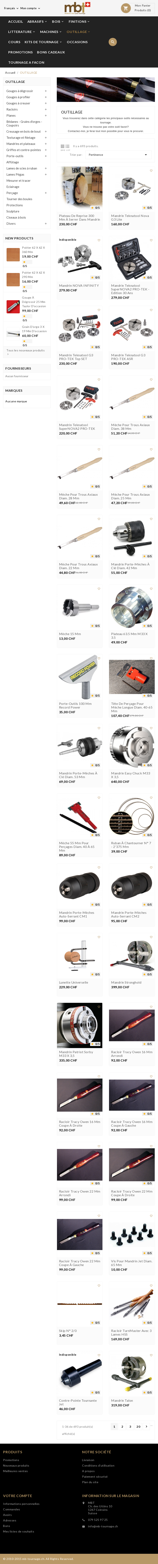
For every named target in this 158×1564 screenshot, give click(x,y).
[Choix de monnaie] (30, 8)
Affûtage (12, 162)
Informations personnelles (21, 1509)
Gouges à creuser (18, 103)
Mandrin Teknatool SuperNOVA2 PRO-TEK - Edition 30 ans (130, 298)
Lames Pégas (15, 174)
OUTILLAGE (79, 32)
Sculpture (12, 211)
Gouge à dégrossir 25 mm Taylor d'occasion (33, 301)
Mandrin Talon (122, 1409)
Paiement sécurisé (95, 1482)
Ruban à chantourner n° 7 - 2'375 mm (131, 853)
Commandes (11, 1515)
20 (138, 1426)
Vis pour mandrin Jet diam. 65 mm (131, 1271)
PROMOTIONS (20, 52)
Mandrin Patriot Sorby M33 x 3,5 (76, 1062)
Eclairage (12, 186)
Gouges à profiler (18, 97)
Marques (14, 390)
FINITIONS (79, 21)
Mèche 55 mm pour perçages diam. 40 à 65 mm (77, 855)
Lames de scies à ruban (21, 168)
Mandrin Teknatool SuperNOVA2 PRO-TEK (77, 435)
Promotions (11, 1466)
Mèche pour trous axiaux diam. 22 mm (78, 575)
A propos (88, 1477)
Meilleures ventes (15, 1477)
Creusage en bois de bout (23, 131)
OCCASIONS (77, 42)
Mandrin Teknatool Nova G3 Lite (130, 226)
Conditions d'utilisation (98, 1471)
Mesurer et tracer (18, 180)
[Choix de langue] (11, 8)
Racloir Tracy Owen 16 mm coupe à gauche (131, 1132)
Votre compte (17, 1502)
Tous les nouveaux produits (25, 352)
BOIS (58, 21)
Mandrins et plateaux (20, 144)
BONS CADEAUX (51, 52)
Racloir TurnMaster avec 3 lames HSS (131, 1341)
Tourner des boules (19, 199)
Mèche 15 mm (70, 642)
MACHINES (51, 32)
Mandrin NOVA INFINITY (79, 294)
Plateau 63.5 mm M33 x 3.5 (129, 644)
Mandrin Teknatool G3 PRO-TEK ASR (128, 365)
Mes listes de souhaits (18, 1537)
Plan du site (90, 1488)
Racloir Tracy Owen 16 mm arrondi (131, 1062)
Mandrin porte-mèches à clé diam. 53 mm (78, 784)
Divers (11, 223)
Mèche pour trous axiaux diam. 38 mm (130, 435)
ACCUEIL (15, 21)
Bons (6, 1532)
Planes (11, 115)
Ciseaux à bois (16, 217)
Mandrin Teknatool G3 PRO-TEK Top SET (76, 365)
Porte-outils (14, 156)
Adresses (9, 1526)
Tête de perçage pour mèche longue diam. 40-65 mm (131, 716)
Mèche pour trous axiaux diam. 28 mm (78, 505)
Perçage (12, 193)
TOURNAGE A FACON (26, 62)
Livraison (88, 1466)
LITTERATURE (22, 32)
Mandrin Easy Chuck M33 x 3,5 (130, 784)
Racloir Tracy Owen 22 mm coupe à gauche (79, 1271)
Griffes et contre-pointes (23, 150)
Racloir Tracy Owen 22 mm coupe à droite (131, 1202)
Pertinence (118, 154)
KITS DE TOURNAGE (43, 42)
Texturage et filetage (20, 137)
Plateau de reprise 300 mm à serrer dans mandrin (79, 226)
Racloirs (12, 109)
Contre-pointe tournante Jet (78, 1411)
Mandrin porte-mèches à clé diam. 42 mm (130, 575)
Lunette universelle (73, 991)
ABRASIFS (37, 21)
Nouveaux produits (16, 1471)
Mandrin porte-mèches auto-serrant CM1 (76, 923)
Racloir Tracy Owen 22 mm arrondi (79, 1202)
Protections (14, 205)
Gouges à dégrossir (19, 91)
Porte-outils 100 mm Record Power (75, 714)
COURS (14, 42)
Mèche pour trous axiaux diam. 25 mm (130, 505)
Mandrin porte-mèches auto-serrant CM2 (128, 923)
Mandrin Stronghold (126, 991)
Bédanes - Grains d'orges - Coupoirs (24, 123)
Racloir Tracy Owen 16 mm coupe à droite (79, 1132)
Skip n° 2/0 (68, 1339)
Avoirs (7, 1520)
